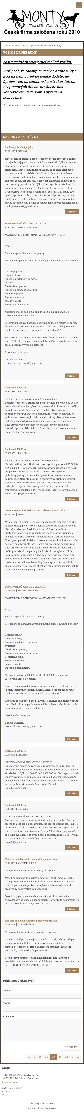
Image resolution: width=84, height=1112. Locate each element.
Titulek (7, 1003)
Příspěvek (8, 1016)
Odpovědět (72, 211)
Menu (79, 5)
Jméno (6, 990)
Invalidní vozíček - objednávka (25, 45)
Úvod (5, 45)
